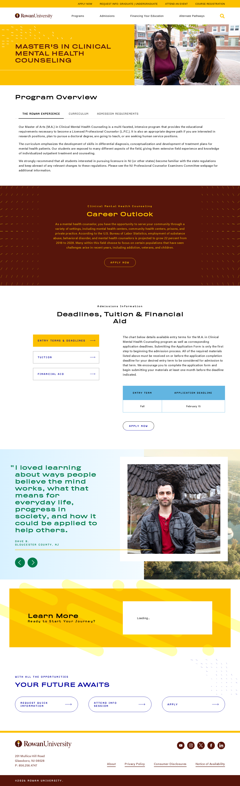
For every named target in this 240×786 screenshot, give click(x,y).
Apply (193, 704)
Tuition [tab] (66, 357)
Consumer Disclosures (170, 764)
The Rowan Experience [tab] (41, 113)
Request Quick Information (46, 704)
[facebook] (211, 745)
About (111, 764)
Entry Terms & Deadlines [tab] (66, 340)
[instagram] (191, 745)
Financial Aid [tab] (66, 373)
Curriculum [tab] (78, 113)
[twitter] (201, 745)
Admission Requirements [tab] (117, 113)
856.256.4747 (28, 765)
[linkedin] (221, 745)
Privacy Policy (135, 764)
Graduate (126, 4)
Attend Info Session (119, 704)
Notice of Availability (210, 764)
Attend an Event (176, 4)
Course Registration (210, 4)
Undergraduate (147, 4)
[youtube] (180, 745)
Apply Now (85, 4)
